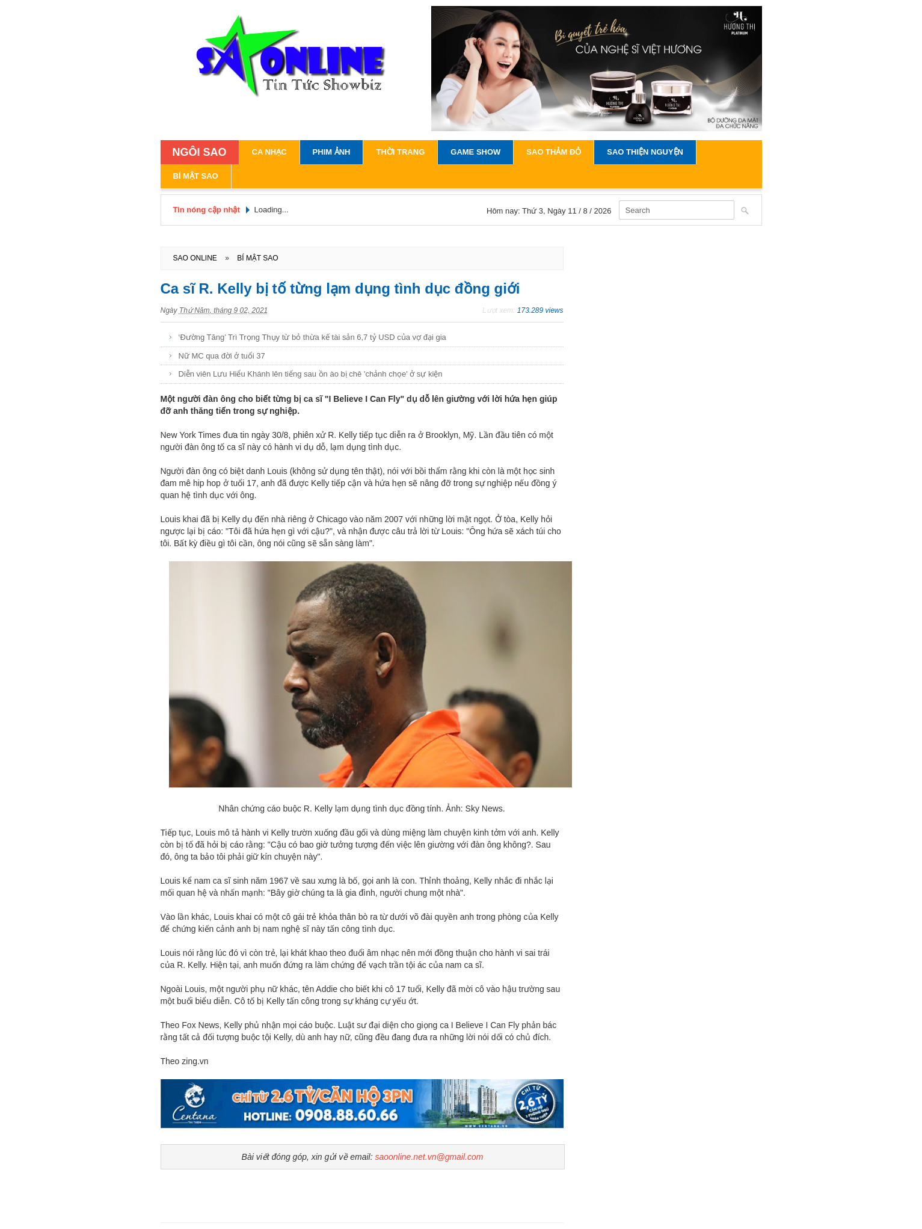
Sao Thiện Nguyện (645, 151)
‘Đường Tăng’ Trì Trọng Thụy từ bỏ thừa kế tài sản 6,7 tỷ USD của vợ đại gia (312, 337)
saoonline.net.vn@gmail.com (429, 1157)
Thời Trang (400, 151)
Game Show (475, 151)
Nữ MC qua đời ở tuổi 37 (222, 355)
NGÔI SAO (200, 152)
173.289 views (540, 310)
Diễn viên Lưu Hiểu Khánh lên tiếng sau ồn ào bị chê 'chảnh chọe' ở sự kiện (311, 373)
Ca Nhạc (269, 151)
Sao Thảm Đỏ (553, 151)
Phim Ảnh (332, 151)
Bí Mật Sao (195, 175)
